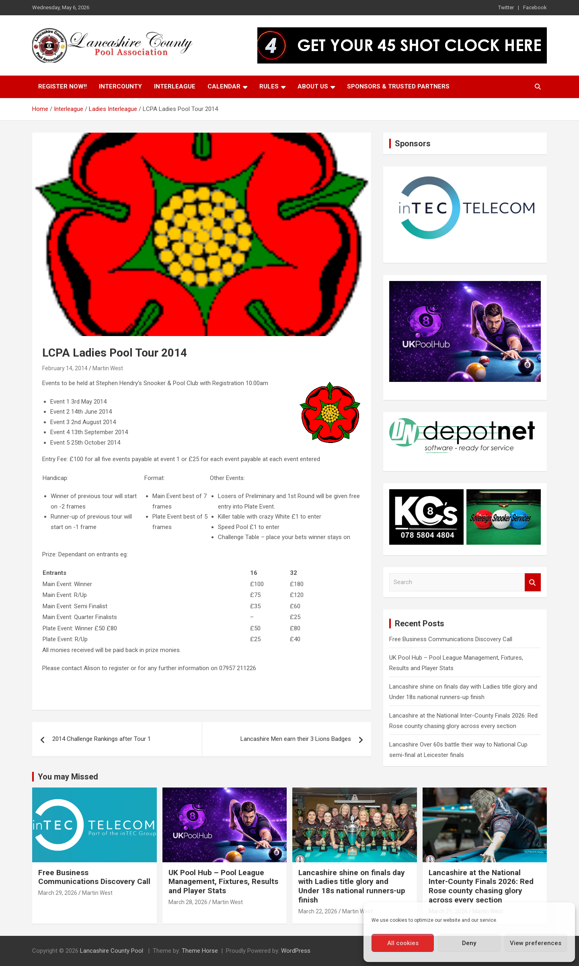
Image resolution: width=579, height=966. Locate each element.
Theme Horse (200, 950)
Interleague (174, 86)
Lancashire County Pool (112, 950)
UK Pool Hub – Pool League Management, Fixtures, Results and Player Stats (223, 882)
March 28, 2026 (187, 902)
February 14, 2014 (65, 368)
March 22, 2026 (317, 911)
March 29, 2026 (57, 893)
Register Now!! (62, 86)
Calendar (223, 86)
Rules (269, 86)
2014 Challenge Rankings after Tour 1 (101, 738)
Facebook (535, 7)
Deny (469, 943)
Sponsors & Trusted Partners (398, 86)
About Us (313, 86)
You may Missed (68, 776)
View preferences (535, 943)
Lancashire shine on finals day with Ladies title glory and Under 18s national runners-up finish (351, 886)
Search (533, 582)
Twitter (506, 7)
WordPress (295, 950)
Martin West (107, 368)
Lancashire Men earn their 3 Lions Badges (295, 738)
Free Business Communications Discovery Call (450, 639)
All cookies (403, 943)
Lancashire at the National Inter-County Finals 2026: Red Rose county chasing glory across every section (481, 886)
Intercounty (120, 86)
